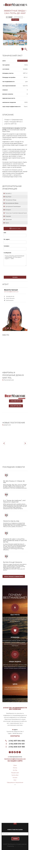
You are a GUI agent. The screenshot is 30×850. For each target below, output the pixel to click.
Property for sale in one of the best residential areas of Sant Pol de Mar (15, 540)
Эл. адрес (7, 239)
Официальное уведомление (15, 782)
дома (15, 765)
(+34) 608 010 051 (16, 401)
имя (5, 232)
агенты (15, 768)
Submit (15, 838)
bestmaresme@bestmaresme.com (11, 291)
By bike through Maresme (12, 562)
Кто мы (15, 770)
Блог (15, 780)
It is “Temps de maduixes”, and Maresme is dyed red (14, 501)
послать (15, 277)
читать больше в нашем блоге (13, 576)
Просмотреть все (8, 380)
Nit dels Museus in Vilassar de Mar (14, 481)
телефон (6, 246)
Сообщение (7, 252)
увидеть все (6, 425)
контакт (15, 777)
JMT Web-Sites (18, 846)
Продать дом (15, 772)
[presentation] (13, 270)
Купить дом (15, 775)
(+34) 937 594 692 (15, 406)
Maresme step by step (11, 521)
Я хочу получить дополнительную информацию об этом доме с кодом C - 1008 (15, 260)
